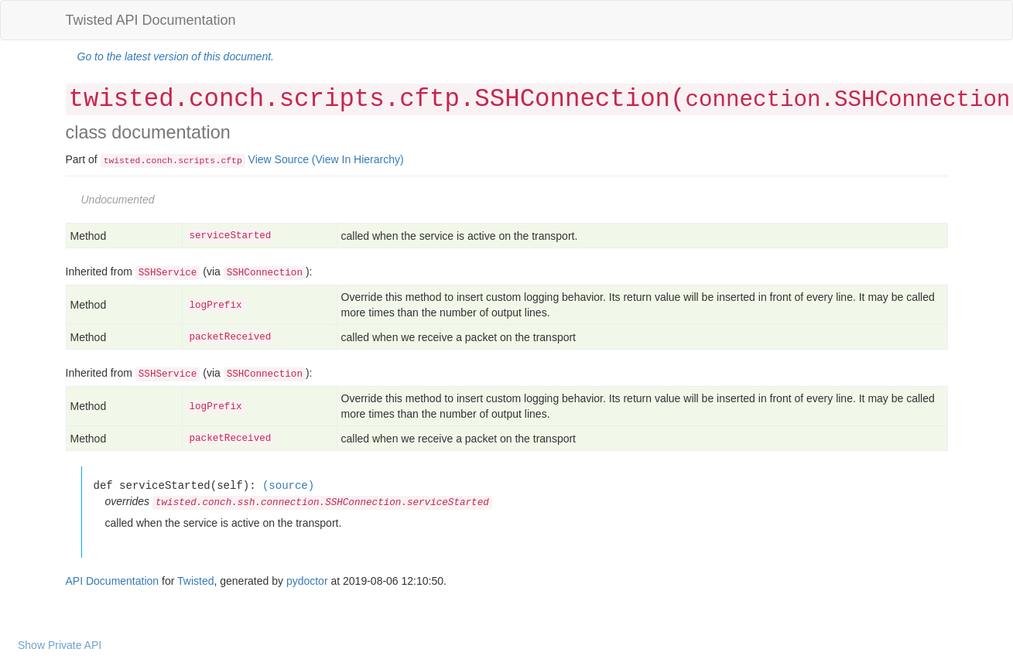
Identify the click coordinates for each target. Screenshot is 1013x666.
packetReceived (231, 337)
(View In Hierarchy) (358, 159)
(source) (288, 485)
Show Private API (59, 645)
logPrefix (216, 305)
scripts (196, 161)
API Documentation (112, 581)
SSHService (168, 273)
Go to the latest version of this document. (175, 56)
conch (159, 161)
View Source (278, 159)
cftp (231, 161)
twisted (122, 161)
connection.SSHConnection (847, 100)
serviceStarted (231, 236)
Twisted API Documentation (151, 20)
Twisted (195, 581)
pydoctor (307, 581)
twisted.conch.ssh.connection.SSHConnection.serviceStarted (322, 502)
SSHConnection (265, 273)
